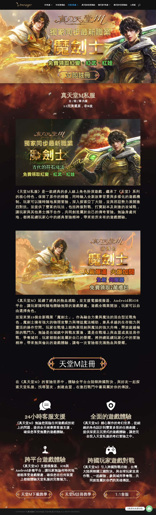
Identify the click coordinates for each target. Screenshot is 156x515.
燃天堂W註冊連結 (120, 5)
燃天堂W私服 (103, 5)
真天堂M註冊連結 (88, 5)
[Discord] (149, 508)
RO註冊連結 (60, 5)
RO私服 (47, 5)
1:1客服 (133, 5)
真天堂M (26, 301)
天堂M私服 (72, 5)
